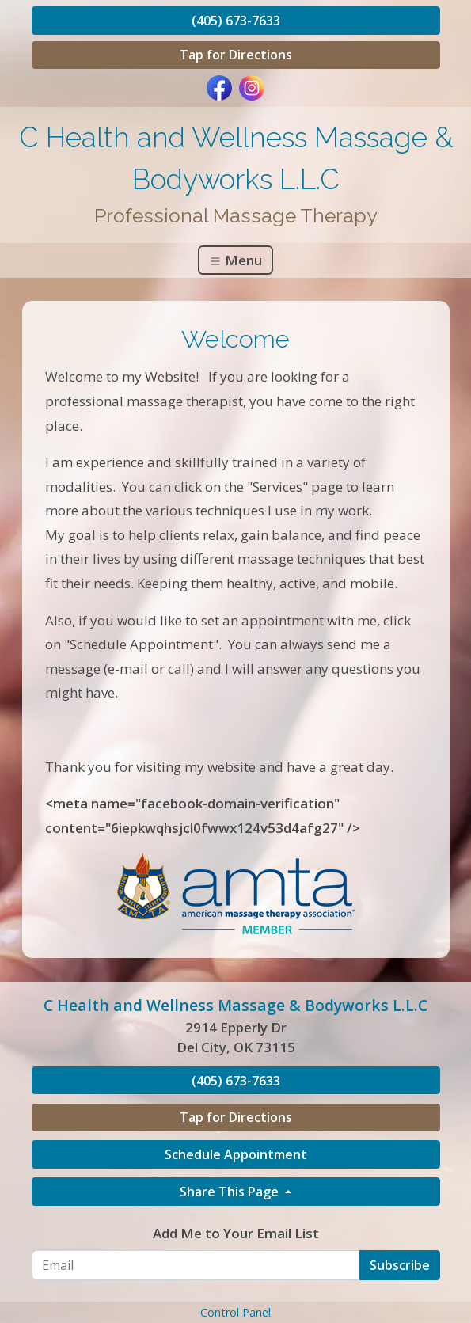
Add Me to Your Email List (236, 1233)
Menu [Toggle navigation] (235, 260)
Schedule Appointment (236, 1154)
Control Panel (235, 1312)
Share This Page (231, 1191)
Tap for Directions (236, 54)
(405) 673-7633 (236, 20)
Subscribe (400, 1265)
